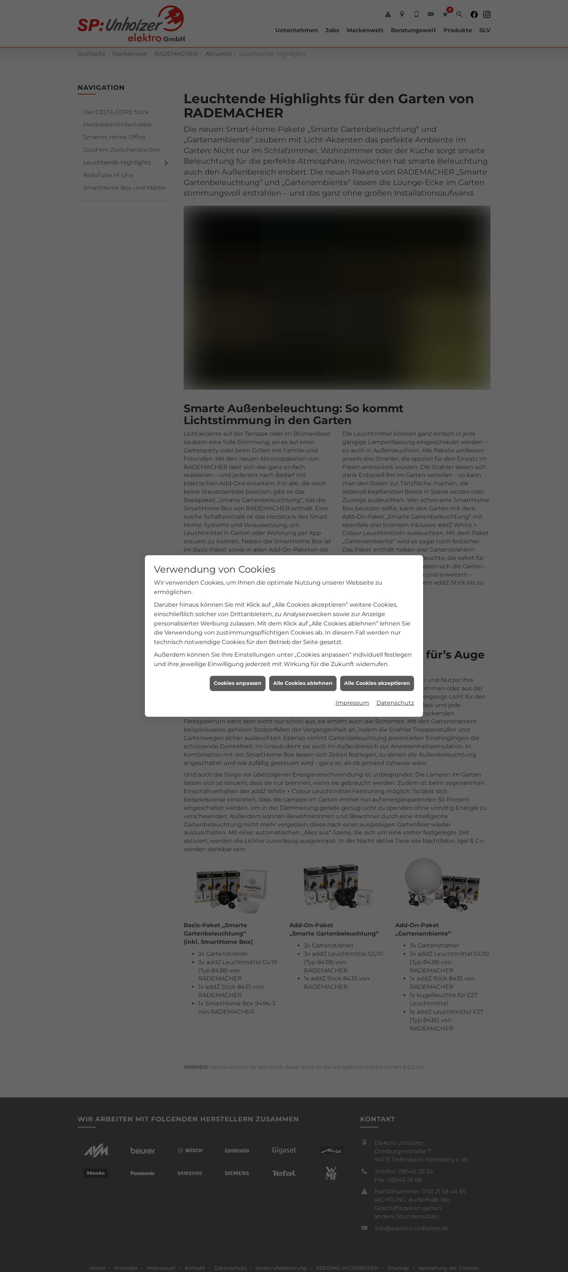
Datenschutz (395, 702)
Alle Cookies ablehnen (303, 683)
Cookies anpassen (238, 683)
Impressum (352, 702)
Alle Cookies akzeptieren (377, 683)
